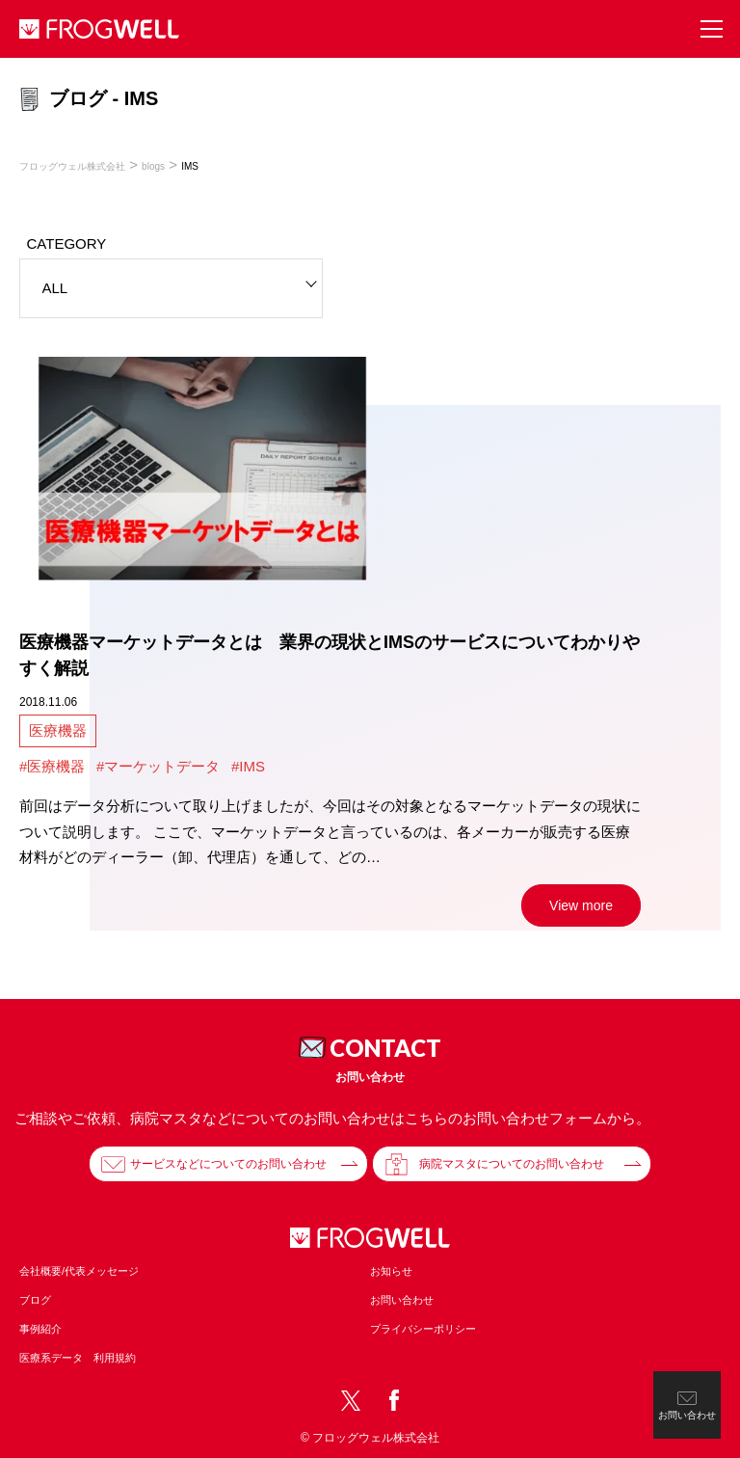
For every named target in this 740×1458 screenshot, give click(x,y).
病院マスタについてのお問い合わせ (511, 1164)
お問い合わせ (402, 1300)
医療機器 (58, 730)
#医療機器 (52, 766)
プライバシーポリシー (423, 1329)
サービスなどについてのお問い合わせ (228, 1164)
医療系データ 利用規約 (77, 1358)
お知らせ (391, 1271)
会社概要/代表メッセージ (79, 1271)
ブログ (35, 1300)
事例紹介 (40, 1329)
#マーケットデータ (158, 766)
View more (581, 905)
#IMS (248, 766)
